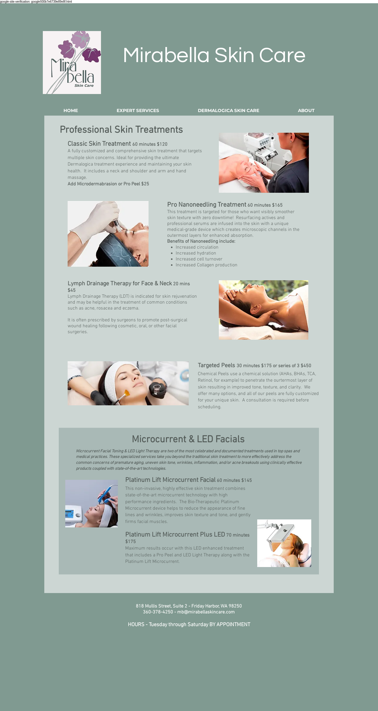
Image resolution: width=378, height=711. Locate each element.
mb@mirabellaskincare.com (206, 612)
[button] (137, 110)
